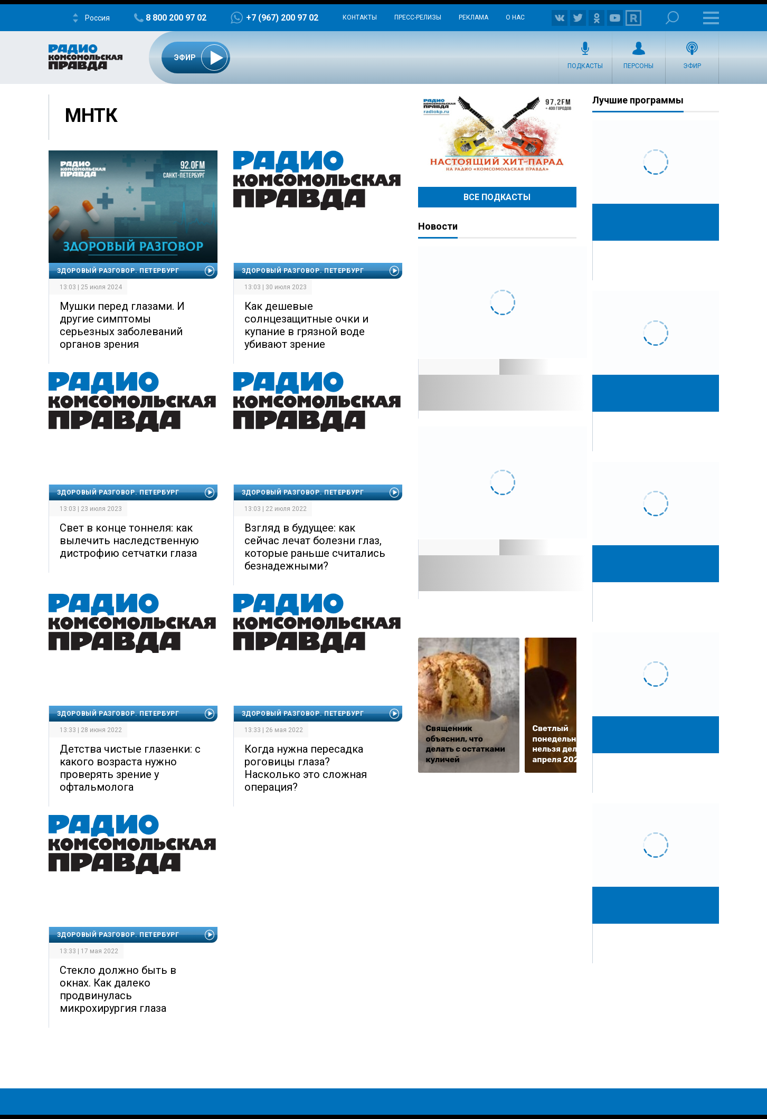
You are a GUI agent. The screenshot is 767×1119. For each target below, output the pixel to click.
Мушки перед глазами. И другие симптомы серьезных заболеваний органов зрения (122, 325)
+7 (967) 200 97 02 (282, 18)
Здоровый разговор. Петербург (118, 270)
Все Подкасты (497, 197)
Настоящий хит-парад (497, 134)
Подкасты (585, 66)
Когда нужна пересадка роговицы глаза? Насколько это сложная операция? (305, 768)
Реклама (473, 17)
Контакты (360, 17)
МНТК (91, 116)
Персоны (638, 66)
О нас (515, 17)
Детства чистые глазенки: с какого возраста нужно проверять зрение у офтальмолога (130, 768)
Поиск (672, 17)
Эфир (692, 66)
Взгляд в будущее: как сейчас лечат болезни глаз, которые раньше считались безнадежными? (314, 546)
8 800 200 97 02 (176, 18)
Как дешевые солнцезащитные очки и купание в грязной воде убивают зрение (306, 325)
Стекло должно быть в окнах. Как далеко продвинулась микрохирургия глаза (118, 989)
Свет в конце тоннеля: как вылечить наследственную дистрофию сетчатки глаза (129, 540)
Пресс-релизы (417, 17)
